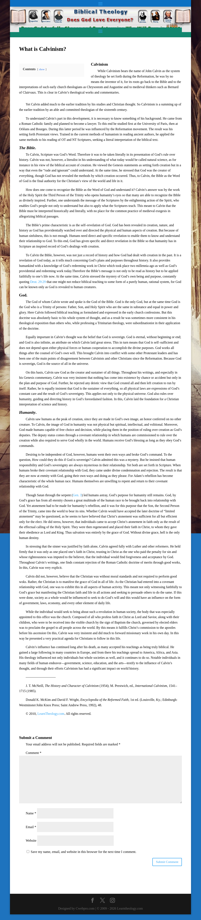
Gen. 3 (77, 495)
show (42, 69)
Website (31, 840)
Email (31, 827)
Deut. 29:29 (38, 282)
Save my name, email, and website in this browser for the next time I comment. (83, 852)
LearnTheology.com (50, 713)
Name (31, 813)
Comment (33, 753)
